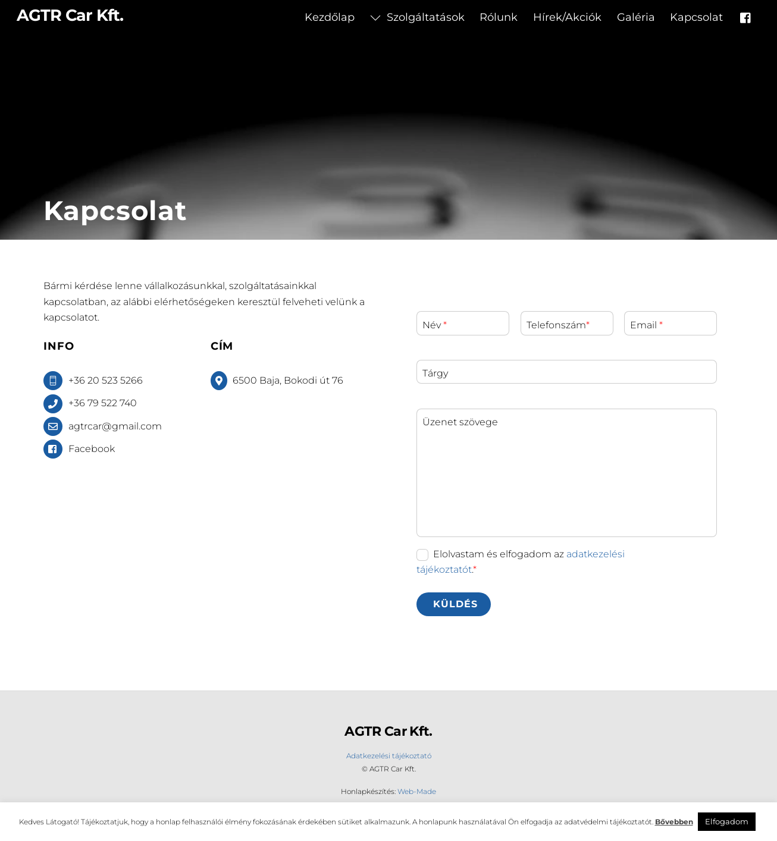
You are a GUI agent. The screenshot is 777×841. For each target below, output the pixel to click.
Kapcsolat (696, 17)
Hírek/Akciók (567, 17)
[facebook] (746, 16)
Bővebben (674, 821)
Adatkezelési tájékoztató (388, 755)
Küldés (455, 604)
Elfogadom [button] (726, 821)
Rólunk (499, 17)
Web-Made (416, 791)
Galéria (636, 17)
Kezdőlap (330, 17)
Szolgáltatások (417, 17)
